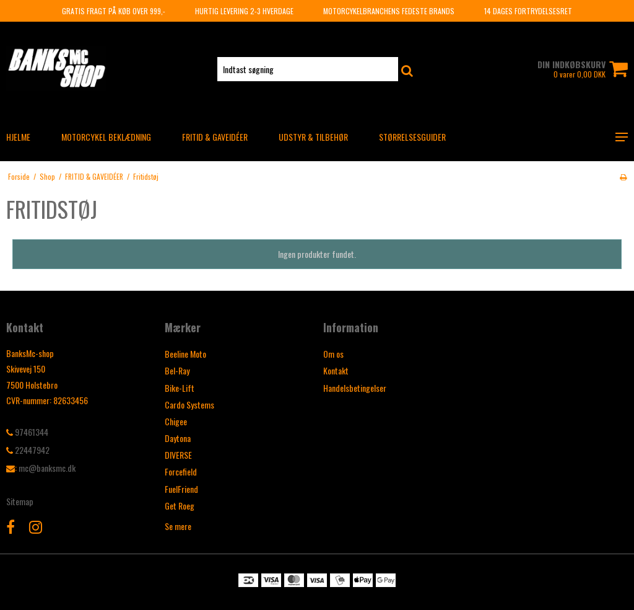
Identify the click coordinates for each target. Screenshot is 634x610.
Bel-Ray (177, 370)
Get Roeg (179, 505)
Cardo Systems (189, 404)
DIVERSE (178, 454)
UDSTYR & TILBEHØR (313, 136)
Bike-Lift (179, 387)
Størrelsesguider (412, 136)
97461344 (27, 431)
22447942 (28, 449)
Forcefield (181, 471)
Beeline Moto (185, 353)
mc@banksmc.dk (47, 467)
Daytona (178, 437)
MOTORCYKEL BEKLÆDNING (106, 136)
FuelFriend (181, 488)
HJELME (18, 136)
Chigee (176, 421)
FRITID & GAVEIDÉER (215, 136)
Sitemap (19, 501)
